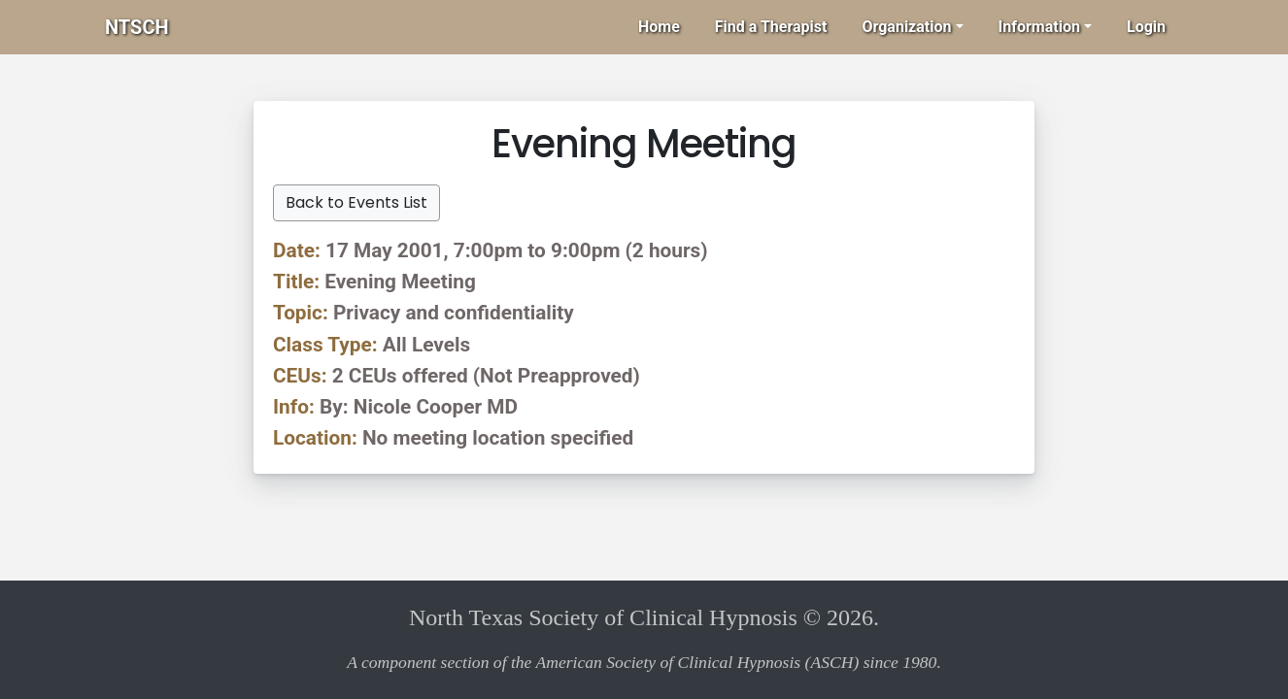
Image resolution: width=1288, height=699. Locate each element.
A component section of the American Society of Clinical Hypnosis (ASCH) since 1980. (644, 662)
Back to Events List (356, 202)
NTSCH (137, 27)
